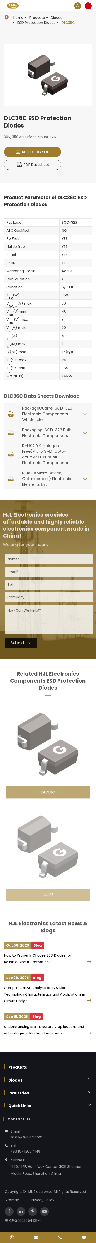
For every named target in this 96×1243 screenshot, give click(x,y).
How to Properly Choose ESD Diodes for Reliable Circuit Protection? (37, 958)
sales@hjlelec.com (24, 1137)
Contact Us (16, 1119)
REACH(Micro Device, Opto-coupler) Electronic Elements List (46, 478)
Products (37, 17)
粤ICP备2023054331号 (25, 1220)
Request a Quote (33, 152)
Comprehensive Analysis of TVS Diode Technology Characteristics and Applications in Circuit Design (44, 994)
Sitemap (14, 1200)
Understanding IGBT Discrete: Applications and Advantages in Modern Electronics (44, 1030)
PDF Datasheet (33, 165)
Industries (18, 1093)
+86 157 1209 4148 (23, 1151)
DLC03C (48, 789)
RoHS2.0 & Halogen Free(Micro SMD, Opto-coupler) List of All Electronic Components (45, 454)
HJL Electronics (42, 1191)
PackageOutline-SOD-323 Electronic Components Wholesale (47, 413)
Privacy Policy (45, 1200)
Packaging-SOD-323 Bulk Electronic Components (46, 432)
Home (18, 17)
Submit (23, 642)
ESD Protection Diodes (36, 22)
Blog (37, 945)
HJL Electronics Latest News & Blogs (48, 929)
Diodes (56, 17)
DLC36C (68, 22)
